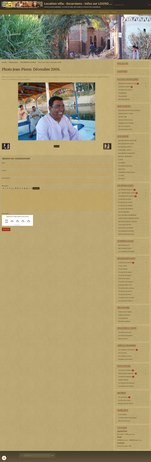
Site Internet (6, 178)
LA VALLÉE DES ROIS (124, 199)
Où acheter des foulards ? (126, 281)
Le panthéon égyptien (126, 376)
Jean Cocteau (122, 353)
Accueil (4, 62)
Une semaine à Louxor (124, 356)
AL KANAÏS (121, 163)
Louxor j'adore (122, 414)
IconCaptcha (17, 224)
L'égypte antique (123, 380)
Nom (3, 163)
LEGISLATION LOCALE (125, 120)
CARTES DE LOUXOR (126, 262)
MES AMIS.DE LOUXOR (28, 62)
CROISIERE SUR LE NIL (125, 166)
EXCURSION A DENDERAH (126, 153)
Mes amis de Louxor (124, 421)
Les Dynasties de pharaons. (126, 383)
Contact (114, 12)
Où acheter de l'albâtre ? (125, 301)
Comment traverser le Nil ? (126, 297)
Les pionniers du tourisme (126, 386)
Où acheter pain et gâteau (126, 288)
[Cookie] (4, 458)
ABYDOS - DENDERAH (125, 156)
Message (5, 185)
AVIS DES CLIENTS (125, 87)
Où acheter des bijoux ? (125, 272)
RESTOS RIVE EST (124, 245)
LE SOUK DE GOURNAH (125, 228)
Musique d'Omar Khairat (125, 403)
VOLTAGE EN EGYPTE (125, 129)
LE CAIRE (121, 175)
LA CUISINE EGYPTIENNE (126, 251)
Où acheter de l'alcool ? (125, 291)
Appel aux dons (104, 12)
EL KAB (120, 159)
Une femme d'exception (125, 335)
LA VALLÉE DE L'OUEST (125, 202)
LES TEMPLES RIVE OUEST (128, 193)
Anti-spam (5, 213)
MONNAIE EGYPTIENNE (125, 123)
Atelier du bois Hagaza (125, 312)
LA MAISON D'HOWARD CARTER (128, 218)
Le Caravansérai (123, 318)
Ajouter (6, 229)
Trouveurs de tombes (126, 370)
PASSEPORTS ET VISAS (125, 113)
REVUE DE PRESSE (124, 99)
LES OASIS (121, 178)
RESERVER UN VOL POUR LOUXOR (129, 110)
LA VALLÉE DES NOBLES (125, 209)
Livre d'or (48, 12)
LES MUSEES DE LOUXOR (127, 196)
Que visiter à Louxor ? (88, 12)
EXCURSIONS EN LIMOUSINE (127, 140)
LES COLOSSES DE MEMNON (127, 215)
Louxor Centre (122, 266)
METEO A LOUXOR (124, 126)
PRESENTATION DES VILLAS (128, 83)
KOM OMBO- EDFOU (124, 150)
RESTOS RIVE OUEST (125, 248)
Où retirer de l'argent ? (125, 275)
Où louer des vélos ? (124, 278)
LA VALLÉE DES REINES (125, 205)
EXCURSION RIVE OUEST (126, 143)
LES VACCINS (122, 117)
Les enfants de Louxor (125, 332)
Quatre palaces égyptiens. (127, 373)
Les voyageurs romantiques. (128, 350)
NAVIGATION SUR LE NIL (126, 234)
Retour (56, 146)
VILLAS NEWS (122, 96)
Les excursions (72, 12)
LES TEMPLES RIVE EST (126, 190)
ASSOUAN (121, 169)
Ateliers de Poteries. (124, 315)
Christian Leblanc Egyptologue (127, 417)
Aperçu (36, 188)
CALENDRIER (122, 93)
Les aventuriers (124, 397)
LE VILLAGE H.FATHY (124, 224)
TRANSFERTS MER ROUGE (126, 172)
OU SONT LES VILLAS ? (125, 90)
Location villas (58, 12)
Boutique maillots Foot (125, 285)
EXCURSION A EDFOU (125, 147)
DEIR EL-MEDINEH (124, 212)
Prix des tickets (123, 269)
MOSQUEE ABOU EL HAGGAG (127, 221)
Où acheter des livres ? (125, 294)
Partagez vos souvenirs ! (125, 359)
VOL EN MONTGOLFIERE (126, 231)
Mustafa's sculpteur (124, 321)
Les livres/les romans (124, 400)
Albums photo (38, 12)
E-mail (4, 170)
